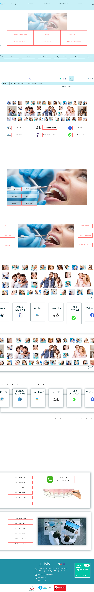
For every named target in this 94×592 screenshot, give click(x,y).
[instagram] (63, 79)
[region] (19, 312)
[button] (31, 3)
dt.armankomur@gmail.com (45, 574)
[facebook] (65, 79)
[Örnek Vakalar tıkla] (66, 86)
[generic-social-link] (60, 79)
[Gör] (87, 565)
